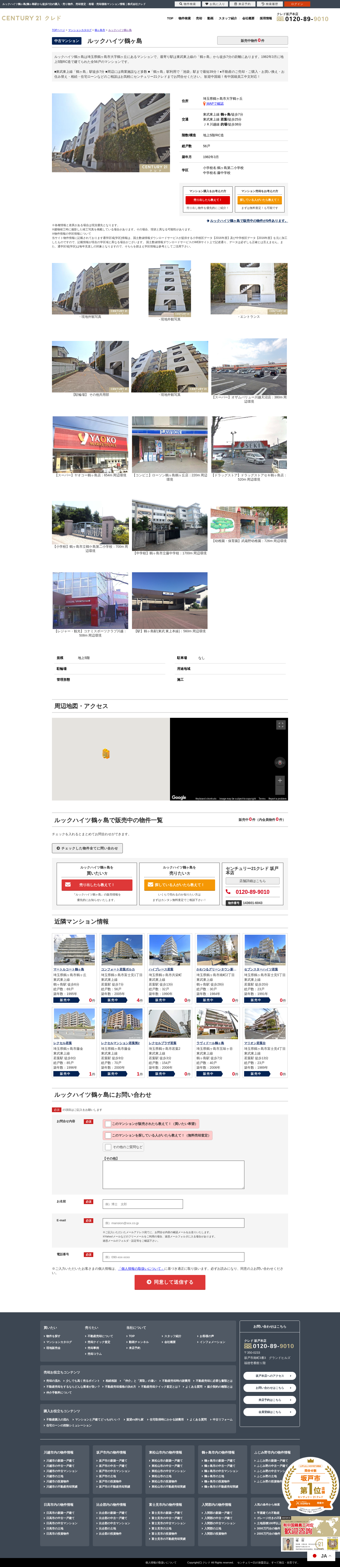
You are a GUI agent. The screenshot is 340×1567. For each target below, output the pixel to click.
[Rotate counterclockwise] (276, 762)
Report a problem (277, 798)
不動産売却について (100, 1336)
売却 (199, 18)
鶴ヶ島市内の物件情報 (218, 1452)
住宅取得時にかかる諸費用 (167, 1419)
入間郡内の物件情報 (216, 1505)
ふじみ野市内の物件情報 (272, 1452)
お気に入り (215, 4)
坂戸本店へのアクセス (270, 1376)
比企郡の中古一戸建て (113, 1518)
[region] (229, 759)
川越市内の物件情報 (58, 1452)
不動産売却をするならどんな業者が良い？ (73, 1386)
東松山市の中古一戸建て (167, 1466)
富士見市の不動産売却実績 (169, 1539)
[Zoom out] (280, 790)
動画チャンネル (139, 1342)
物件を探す (53, 1336)
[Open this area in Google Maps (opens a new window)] (179, 797)
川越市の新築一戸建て (60, 1460)
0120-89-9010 (248, 892)
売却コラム (95, 1354)
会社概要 (248, 18)
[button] (105, 753)
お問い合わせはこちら (270, 1388)
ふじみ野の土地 (267, 1476)
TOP (170, 18)
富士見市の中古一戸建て (167, 1518)
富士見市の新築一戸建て (167, 1513)
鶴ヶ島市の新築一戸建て (219, 1460)
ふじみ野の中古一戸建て (272, 1466)
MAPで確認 (213, 103)
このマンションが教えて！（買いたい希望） (151, 1124)
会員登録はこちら (270, 1412)
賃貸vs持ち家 (135, 1419)
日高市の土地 (54, 1528)
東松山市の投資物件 (164, 1481)
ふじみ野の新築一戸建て (272, 1460)
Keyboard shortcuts (206, 798)
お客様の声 (207, 1336)
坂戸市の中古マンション (114, 1471)
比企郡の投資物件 (110, 1533)
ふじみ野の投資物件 (269, 1481)
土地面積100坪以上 (269, 1523)
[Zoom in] (280, 780)
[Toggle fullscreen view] (281, 725)
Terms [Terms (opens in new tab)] (262, 798)
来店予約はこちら (270, 1400)
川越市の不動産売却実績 (61, 1486)
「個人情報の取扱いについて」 (141, 1268)
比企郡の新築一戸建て (113, 1513)
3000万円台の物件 (268, 1528)
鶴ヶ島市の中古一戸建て (219, 1466)
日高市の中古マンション (61, 1523)
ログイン (297, 4)
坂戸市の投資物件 (110, 1481)
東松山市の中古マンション (169, 1471)
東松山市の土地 (161, 1476)
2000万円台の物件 (268, 1533)
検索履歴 (270, 4)
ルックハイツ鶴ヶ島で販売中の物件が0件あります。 (249, 221)
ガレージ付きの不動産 (271, 1518)
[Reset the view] (280, 762)
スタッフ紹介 (228, 18)
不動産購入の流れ (57, 1419)
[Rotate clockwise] (284, 762)
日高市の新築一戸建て (60, 1513)
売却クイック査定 (99, 1342)
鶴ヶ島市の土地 (214, 1476)
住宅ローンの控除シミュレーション (69, 1425)
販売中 (65, 1000)
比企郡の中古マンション (114, 1523)
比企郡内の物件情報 (111, 1505)
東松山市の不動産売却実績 (169, 1486)
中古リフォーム (223, 1419)
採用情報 (266, 18)
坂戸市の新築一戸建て (113, 1460)
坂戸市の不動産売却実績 (114, 1486)
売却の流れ (53, 1380)
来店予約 (134, 1348)
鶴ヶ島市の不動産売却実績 (221, 1486)
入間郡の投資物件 (215, 1533)
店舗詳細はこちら (252, 881)
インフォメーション (212, 1342)
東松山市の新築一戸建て (167, 1460)
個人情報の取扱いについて (161, 1562)
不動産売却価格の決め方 (120, 1386)
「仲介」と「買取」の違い (139, 1380)
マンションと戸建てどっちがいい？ (97, 1419)
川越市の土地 (54, 1476)
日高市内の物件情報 (58, 1505)
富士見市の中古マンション (169, 1523)
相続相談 (111, 1380)
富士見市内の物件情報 (165, 1505)
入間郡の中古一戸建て (218, 1518)
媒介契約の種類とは (220, 1386)
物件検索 (184, 18)
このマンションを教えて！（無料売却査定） (158, 1135)
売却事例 (93, 1348)
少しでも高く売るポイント (83, 1380)
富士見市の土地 (161, 1528)
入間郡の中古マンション (219, 1523)
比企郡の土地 (107, 1528)
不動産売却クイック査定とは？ (161, 1386)
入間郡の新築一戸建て (218, 1513)
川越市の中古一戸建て (60, 1466)
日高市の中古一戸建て (60, 1518)
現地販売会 (53, 1348)
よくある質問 (193, 1386)
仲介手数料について (59, 1392)
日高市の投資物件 (57, 1533)
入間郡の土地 (212, 1528)
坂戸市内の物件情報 (111, 1452)
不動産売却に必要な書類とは (214, 1380)
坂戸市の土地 (107, 1476)
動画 (210, 18)
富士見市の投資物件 (164, 1533)
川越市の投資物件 (57, 1481)
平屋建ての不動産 (268, 1513)
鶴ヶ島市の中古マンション (221, 1471)
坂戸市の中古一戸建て (113, 1466)
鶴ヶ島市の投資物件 (217, 1481)
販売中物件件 (252, 40)
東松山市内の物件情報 (165, 1452)
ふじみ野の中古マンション (274, 1471)
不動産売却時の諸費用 (176, 1380)
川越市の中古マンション (61, 1471)
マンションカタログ (59, 1342)
